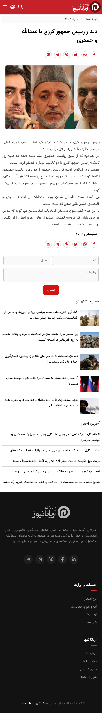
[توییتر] (51, 559)
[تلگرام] (28, 559)
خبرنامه (92, 622)
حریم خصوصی (87, 669)
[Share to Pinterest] (66, 54)
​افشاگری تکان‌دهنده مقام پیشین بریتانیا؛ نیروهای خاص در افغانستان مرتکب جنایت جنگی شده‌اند (41, 315)
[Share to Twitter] (75, 54)
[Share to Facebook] (94, 54)
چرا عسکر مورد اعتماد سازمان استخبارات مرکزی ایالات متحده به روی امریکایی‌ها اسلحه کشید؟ (40, 337)
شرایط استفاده (87, 677)
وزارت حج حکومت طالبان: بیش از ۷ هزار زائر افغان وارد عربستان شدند (56, 461)
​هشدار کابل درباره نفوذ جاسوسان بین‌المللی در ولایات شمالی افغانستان (55, 450)
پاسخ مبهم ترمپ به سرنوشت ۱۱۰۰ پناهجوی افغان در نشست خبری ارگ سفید (51, 482)
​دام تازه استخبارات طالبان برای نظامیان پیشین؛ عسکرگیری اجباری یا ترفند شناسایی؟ (41, 359)
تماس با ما (90, 661)
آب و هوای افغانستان (83, 606)
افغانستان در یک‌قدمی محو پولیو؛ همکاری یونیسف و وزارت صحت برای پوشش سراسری (55, 437)
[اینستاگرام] (39, 559)
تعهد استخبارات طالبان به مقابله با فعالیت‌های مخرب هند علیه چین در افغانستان (41, 403)
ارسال (51, 290)
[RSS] (73, 559)
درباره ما (91, 653)
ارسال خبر (90, 614)
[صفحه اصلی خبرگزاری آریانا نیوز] (51, 513)
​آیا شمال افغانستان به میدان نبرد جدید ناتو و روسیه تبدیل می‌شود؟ (42, 381)
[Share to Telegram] (57, 54)
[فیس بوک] (62, 559)
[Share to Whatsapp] (84, 54)
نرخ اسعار (90, 598)
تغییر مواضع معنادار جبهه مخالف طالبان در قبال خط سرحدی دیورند (57, 471)
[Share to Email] (48, 54)
